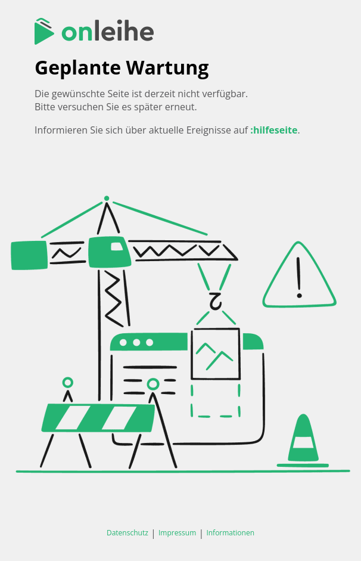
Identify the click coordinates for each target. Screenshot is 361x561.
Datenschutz (127, 533)
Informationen (230, 533)
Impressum (177, 533)
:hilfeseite (273, 130)
